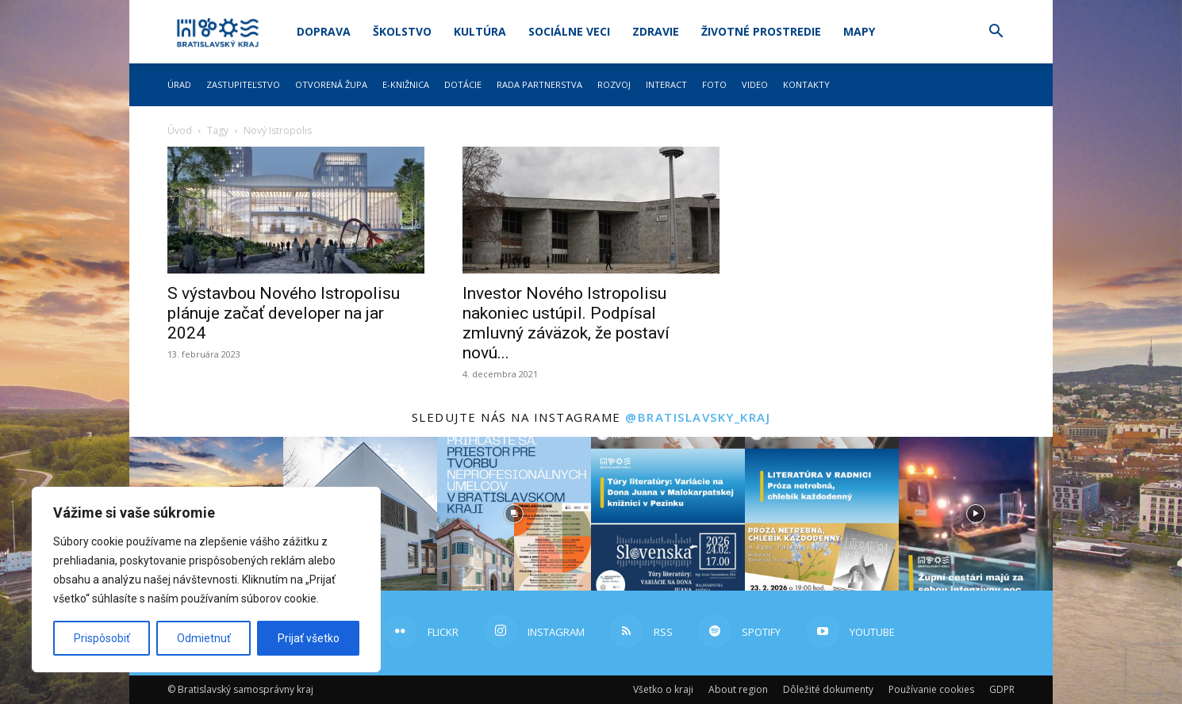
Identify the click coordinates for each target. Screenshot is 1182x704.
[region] (206, 579)
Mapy (859, 31)
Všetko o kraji (663, 689)
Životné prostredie (761, 31)
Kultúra (480, 31)
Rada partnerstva (539, 84)
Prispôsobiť (102, 638)
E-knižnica (405, 84)
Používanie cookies (931, 689)
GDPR (1002, 689)
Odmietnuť (204, 638)
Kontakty (806, 84)
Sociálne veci (569, 31)
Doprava (324, 31)
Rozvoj (614, 84)
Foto (714, 84)
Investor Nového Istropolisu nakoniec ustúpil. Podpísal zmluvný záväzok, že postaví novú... (566, 323)
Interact (666, 84)
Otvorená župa (331, 84)
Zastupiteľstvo (243, 84)
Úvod (179, 130)
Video (755, 84)
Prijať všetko (309, 638)
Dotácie (463, 84)
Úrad (179, 84)
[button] (996, 32)
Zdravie (655, 31)
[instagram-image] (514, 514)
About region (738, 689)
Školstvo (402, 31)
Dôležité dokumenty (828, 689)
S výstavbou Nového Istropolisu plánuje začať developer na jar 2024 (283, 313)
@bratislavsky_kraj (697, 417)
